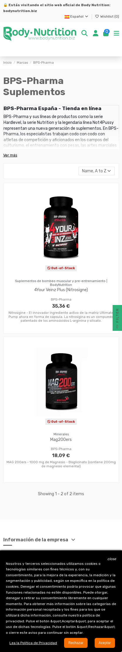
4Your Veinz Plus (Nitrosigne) (61, 289)
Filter (117, 319)
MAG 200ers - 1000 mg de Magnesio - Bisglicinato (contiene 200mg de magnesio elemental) (61, 464)
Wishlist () (107, 16)
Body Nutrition (95, 5)
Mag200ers (61, 439)
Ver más (10, 155)
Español (77, 16)
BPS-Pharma (61, 299)
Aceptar (105, 643)
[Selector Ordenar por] (96, 171)
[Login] (95, 34)
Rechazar (75, 643)
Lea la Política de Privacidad (33, 643)
